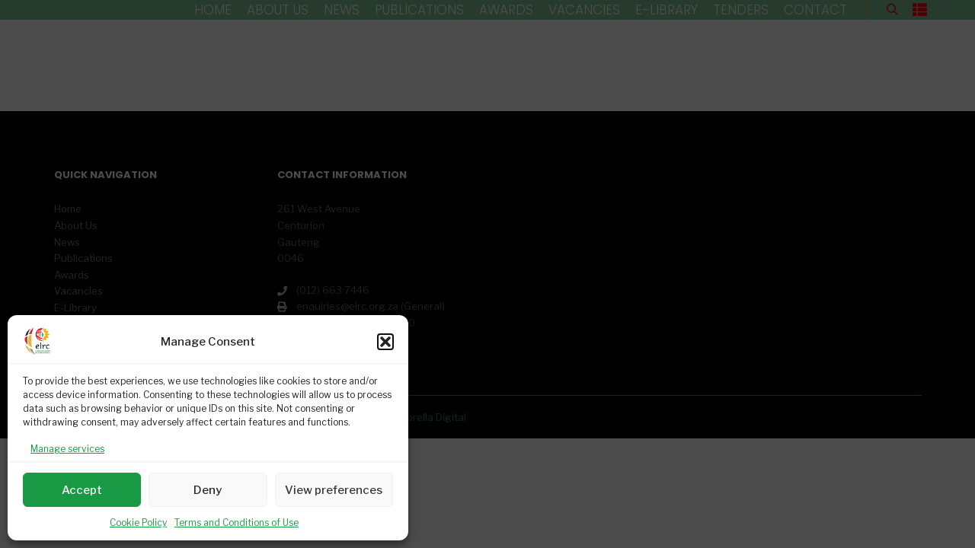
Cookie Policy (138, 522)
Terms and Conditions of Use (236, 522)
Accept (82, 490)
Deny (207, 490)
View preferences (333, 490)
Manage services (67, 448)
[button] (385, 341)
